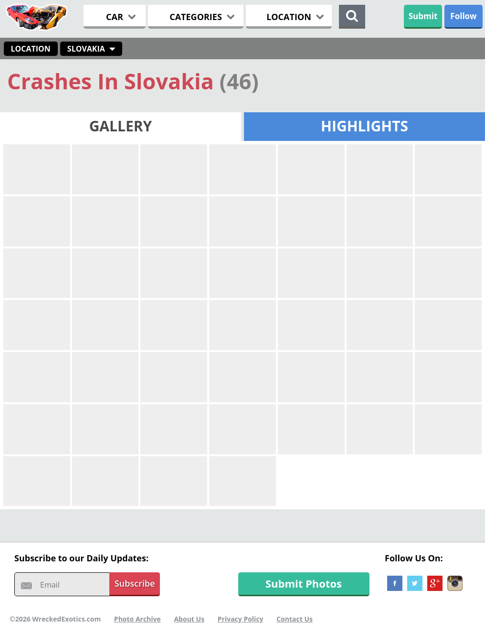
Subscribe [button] (135, 583)
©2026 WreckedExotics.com (55, 618)
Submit (423, 16)
